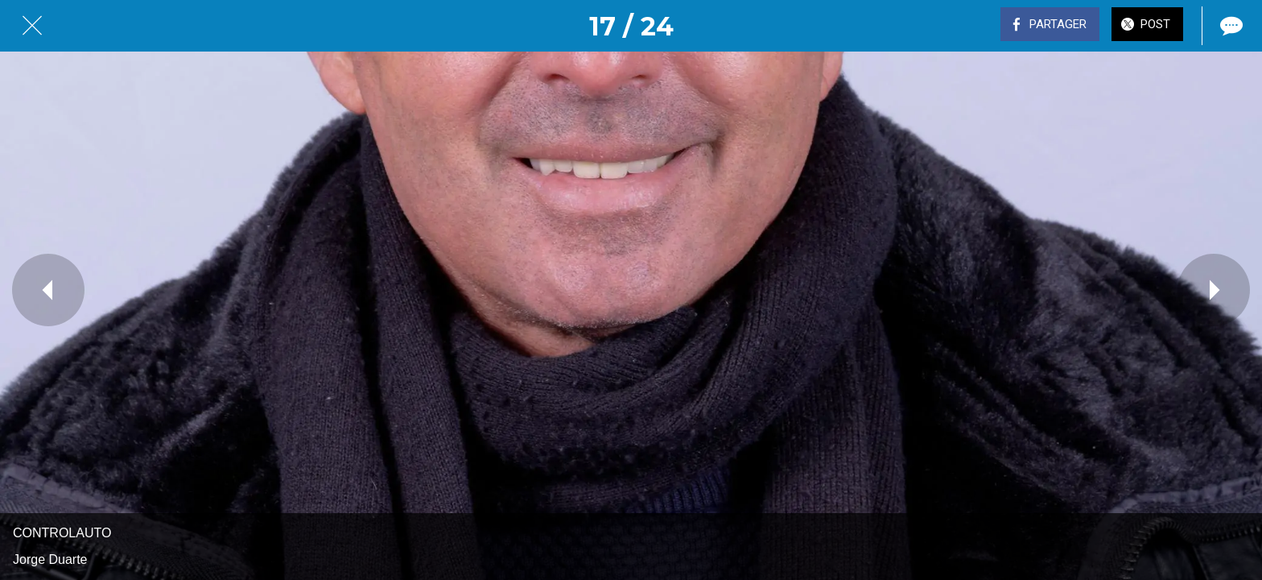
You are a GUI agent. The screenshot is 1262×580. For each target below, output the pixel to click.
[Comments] (1229, 25)
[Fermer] (32, 25)
